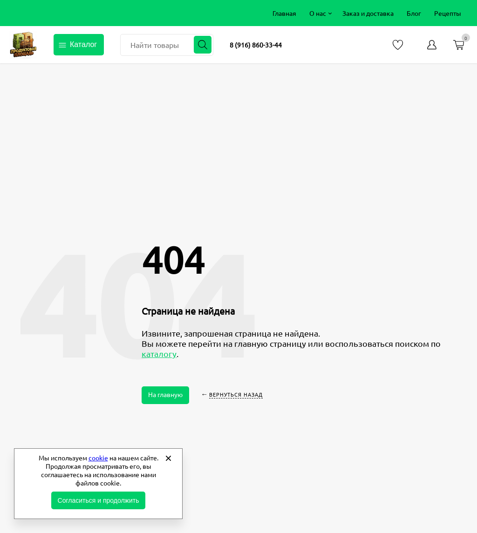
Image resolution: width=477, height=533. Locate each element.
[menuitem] (284, 13)
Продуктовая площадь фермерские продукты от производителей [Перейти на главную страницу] (23, 45)
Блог (414, 13)
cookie (98, 457)
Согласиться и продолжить (98, 500)
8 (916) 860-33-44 (256, 44)
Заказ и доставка (368, 13)
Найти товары (154, 44)
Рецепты (447, 13)
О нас (317, 13)
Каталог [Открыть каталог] (83, 44)
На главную (165, 394)
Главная (284, 13)
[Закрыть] (168, 458)
